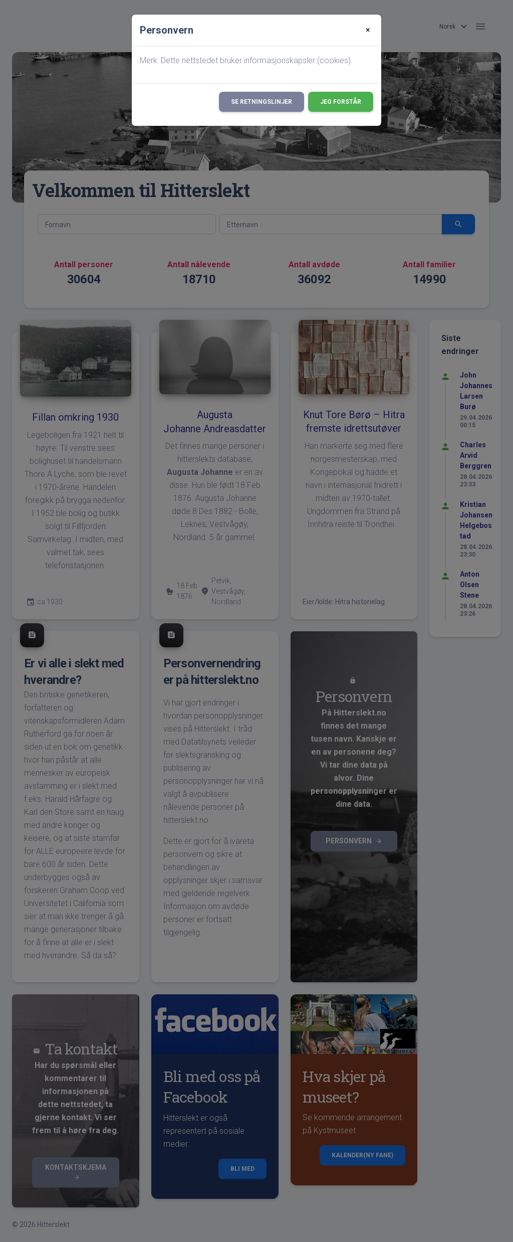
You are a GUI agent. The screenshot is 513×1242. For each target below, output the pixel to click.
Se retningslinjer (261, 101)
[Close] (368, 30)
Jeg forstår (340, 101)
